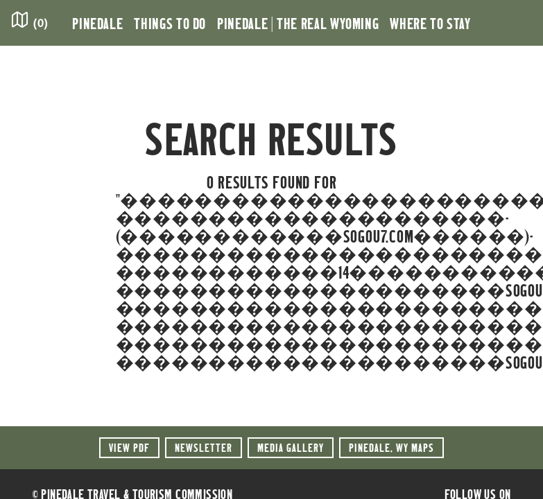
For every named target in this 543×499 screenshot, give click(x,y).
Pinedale (97, 22)
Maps (391, 447)
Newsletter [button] (203, 447)
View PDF (129, 447)
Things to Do (170, 22)
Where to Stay (430, 22)
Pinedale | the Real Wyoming (298, 22)
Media (290, 447)
